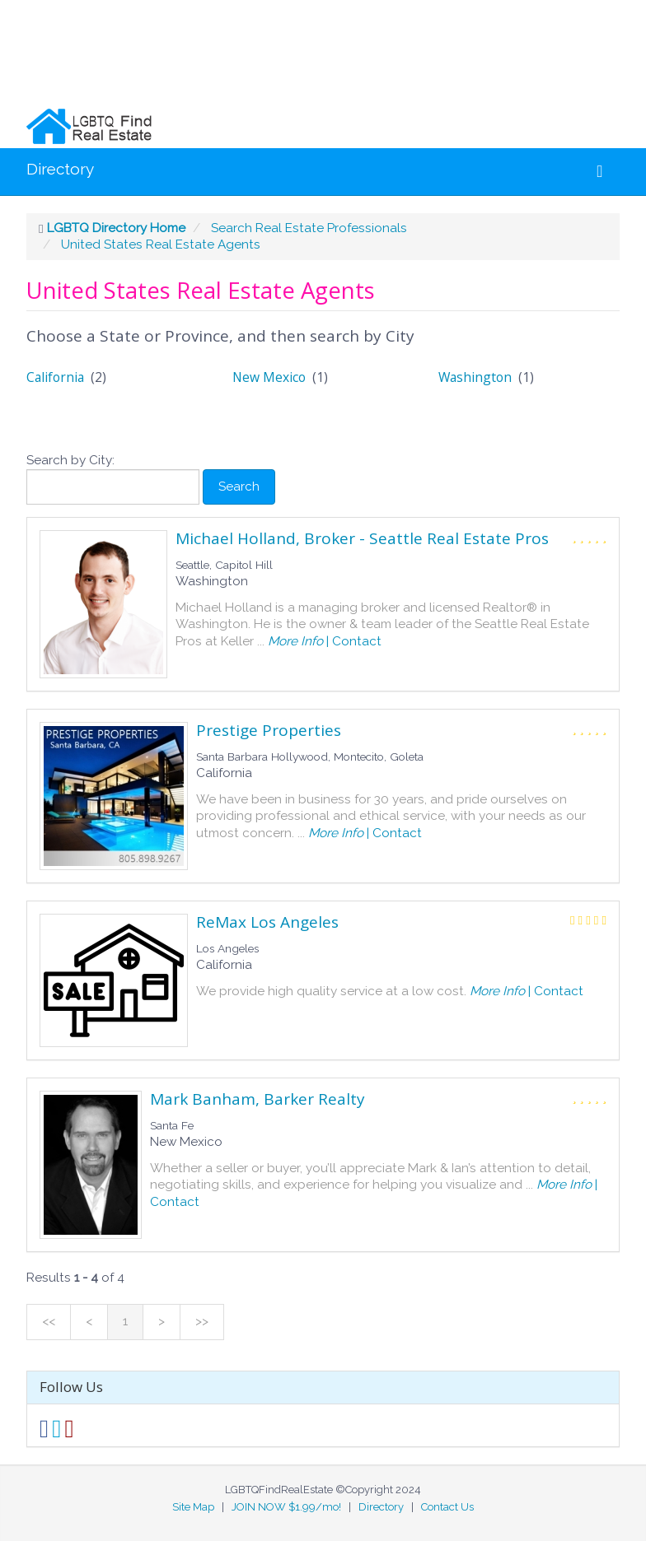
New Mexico (269, 377)
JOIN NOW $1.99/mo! (286, 1507)
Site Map (193, 1507)
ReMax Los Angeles (267, 922)
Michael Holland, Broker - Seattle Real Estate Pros (362, 538)
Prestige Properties (268, 730)
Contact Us (447, 1507)
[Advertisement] (316, 52)
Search (239, 486)
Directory (60, 169)
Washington (475, 377)
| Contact (323, 641)
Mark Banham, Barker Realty (257, 1099)
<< (48, 1321)
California (55, 377)
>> (201, 1321)
